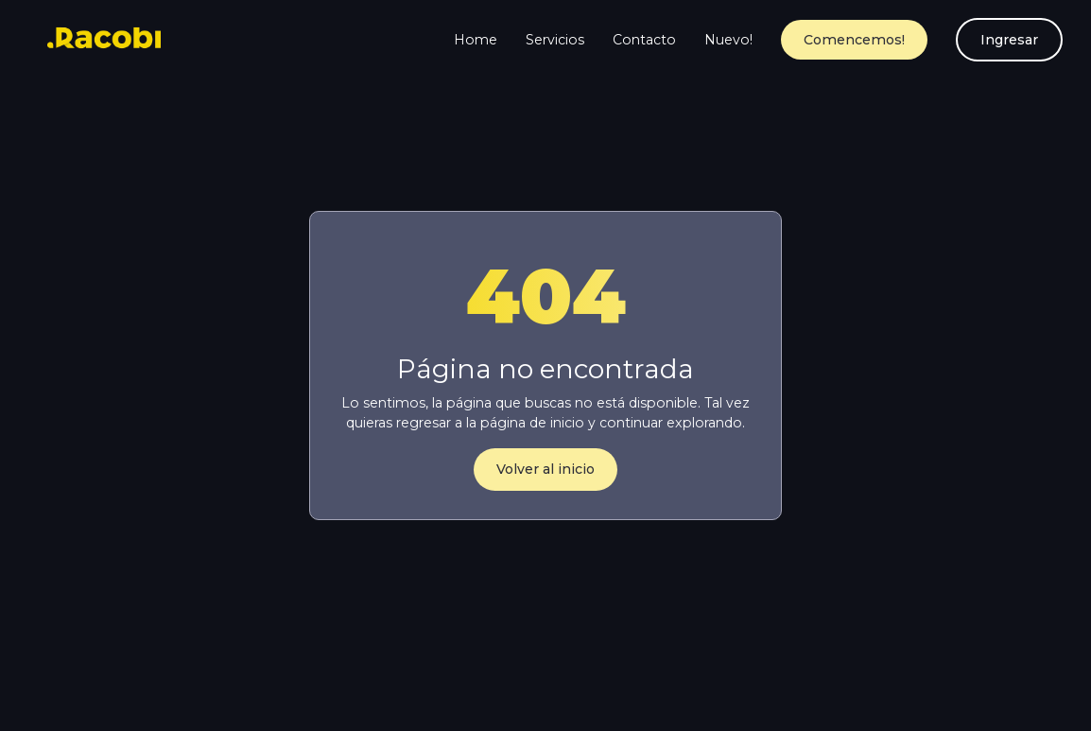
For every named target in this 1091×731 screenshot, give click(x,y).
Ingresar (1009, 39)
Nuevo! (728, 39)
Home (475, 39)
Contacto (644, 39)
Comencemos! (854, 39)
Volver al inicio (545, 469)
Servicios (555, 39)
